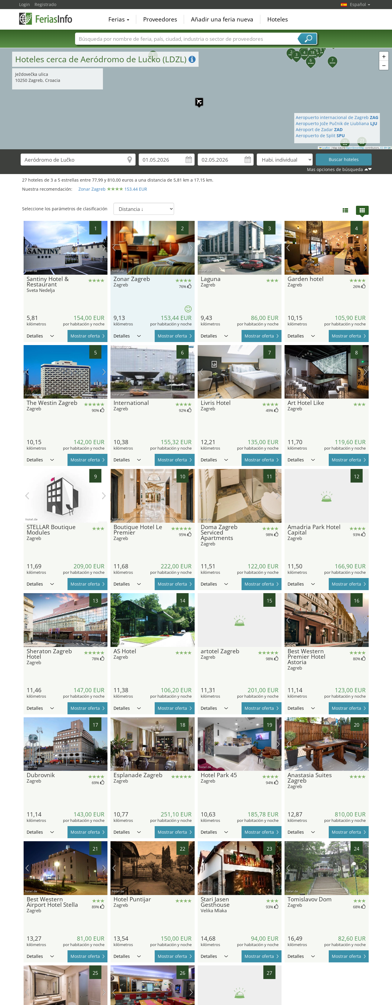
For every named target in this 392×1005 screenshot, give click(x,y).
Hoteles (277, 19)
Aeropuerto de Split (320, 135)
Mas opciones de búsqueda (335, 169)
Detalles (40, 336)
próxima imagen (104, 247)
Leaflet (324, 147)
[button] (196, 99)
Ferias (118, 19)
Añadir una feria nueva (222, 19)
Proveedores (160, 19)
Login (24, 4)
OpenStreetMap (355, 147)
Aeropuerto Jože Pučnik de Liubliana (336, 123)
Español (360, 4)
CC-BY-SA (385, 147)
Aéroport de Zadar (319, 129)
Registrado (45, 4)
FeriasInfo (49, 19)
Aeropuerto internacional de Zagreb (337, 117)
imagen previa (27, 247)
